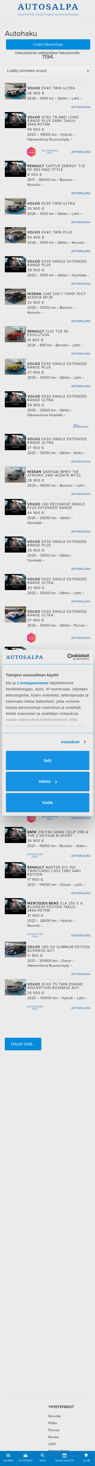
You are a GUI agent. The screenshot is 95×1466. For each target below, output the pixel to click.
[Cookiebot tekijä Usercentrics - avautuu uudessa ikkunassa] (67, 657)
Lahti (52, 1443)
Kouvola (54, 1416)
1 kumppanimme (33, 683)
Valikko (8, 1456)
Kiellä (47, 802)
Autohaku (25, 1456)
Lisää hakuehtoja (48, 44)
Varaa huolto (64, 1456)
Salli (47, 760)
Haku (42, 1456)
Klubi (86, 1456)
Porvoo (54, 1430)
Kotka (52, 1422)
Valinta (48, 781)
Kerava (53, 1436)
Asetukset (70, 742)
